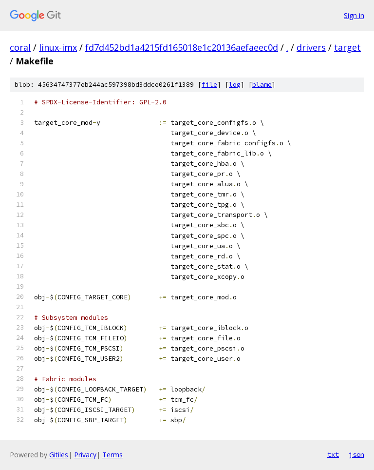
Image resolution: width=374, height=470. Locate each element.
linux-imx (58, 47)
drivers (311, 47)
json (356, 454)
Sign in (354, 15)
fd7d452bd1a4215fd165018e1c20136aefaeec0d (181, 47)
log (235, 84)
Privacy (85, 454)
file (209, 84)
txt (333, 454)
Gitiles (58, 454)
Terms (112, 454)
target (347, 47)
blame (262, 84)
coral (20, 47)
